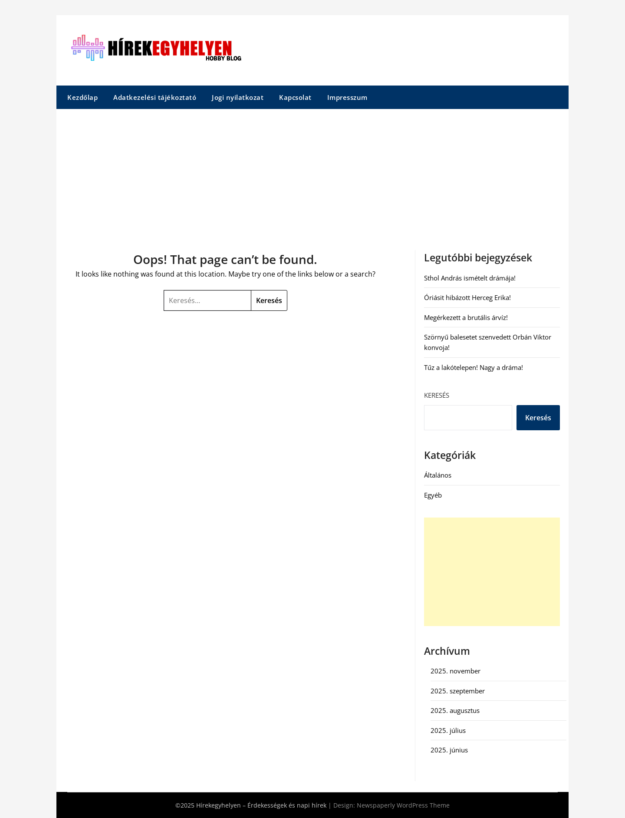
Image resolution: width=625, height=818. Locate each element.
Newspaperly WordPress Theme (403, 805)
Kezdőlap (82, 97)
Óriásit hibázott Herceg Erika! (467, 297)
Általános (437, 475)
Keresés (436, 395)
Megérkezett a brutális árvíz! (466, 317)
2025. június (449, 749)
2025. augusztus (455, 710)
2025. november (455, 670)
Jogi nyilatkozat (237, 97)
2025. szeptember (458, 690)
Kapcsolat (295, 97)
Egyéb (433, 495)
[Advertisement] (312, 174)
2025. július (448, 730)
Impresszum (347, 97)
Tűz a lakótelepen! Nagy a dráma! (473, 367)
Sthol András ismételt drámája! (470, 278)
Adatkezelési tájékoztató (154, 97)
